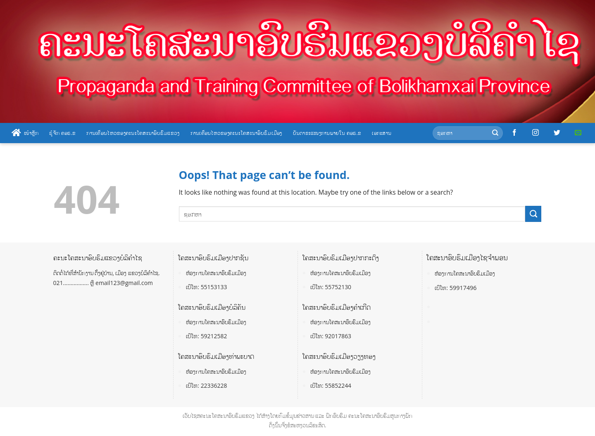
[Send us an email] (578, 133)
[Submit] (495, 133)
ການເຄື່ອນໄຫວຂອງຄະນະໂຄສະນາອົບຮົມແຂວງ (132, 133)
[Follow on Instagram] (535, 133)
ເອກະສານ (381, 133)
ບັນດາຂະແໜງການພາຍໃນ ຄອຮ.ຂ (327, 133)
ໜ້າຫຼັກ (25, 133)
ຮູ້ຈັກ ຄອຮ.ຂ (62, 133)
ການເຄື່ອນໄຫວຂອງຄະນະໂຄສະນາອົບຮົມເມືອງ (236, 133)
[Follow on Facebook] (514, 133)
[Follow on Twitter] (557, 133)
